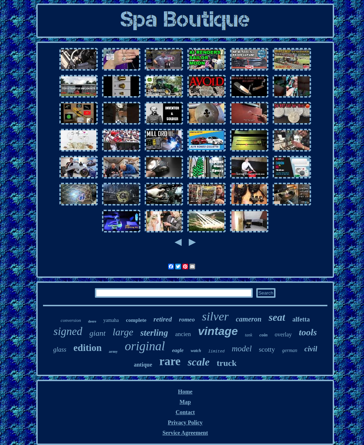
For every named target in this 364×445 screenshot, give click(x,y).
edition (88, 347)
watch (196, 350)
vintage (218, 331)
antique (143, 365)
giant (98, 333)
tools (308, 332)
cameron (248, 319)
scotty (267, 349)
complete (136, 320)
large (123, 331)
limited (216, 351)
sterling (154, 332)
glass (59, 349)
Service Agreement (185, 433)
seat (277, 317)
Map (185, 402)
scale (199, 362)
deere (92, 321)
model (242, 348)
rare (170, 361)
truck (227, 363)
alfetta (301, 319)
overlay (283, 334)
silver (215, 316)
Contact (185, 412)
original (145, 346)
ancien (183, 334)
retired (163, 319)
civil (310, 349)
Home (185, 392)
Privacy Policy (185, 422)
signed (68, 331)
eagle (177, 350)
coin (263, 334)
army (113, 351)
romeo (187, 319)
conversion (71, 320)
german (290, 350)
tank (248, 335)
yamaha (111, 320)
